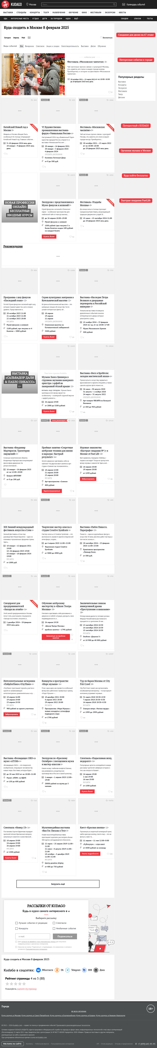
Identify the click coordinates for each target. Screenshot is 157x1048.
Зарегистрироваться (52, 491)
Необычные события (66, 928)
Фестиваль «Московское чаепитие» (85, 61)
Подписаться (65, 936)
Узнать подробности (90, 853)
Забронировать (88, 479)
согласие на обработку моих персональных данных (38, 942)
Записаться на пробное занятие (55, 637)
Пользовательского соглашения (36, 949)
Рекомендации (13, 246)
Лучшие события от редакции (33, 923)
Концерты (23, 928)
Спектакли (61, 923)
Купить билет (49, 236)
